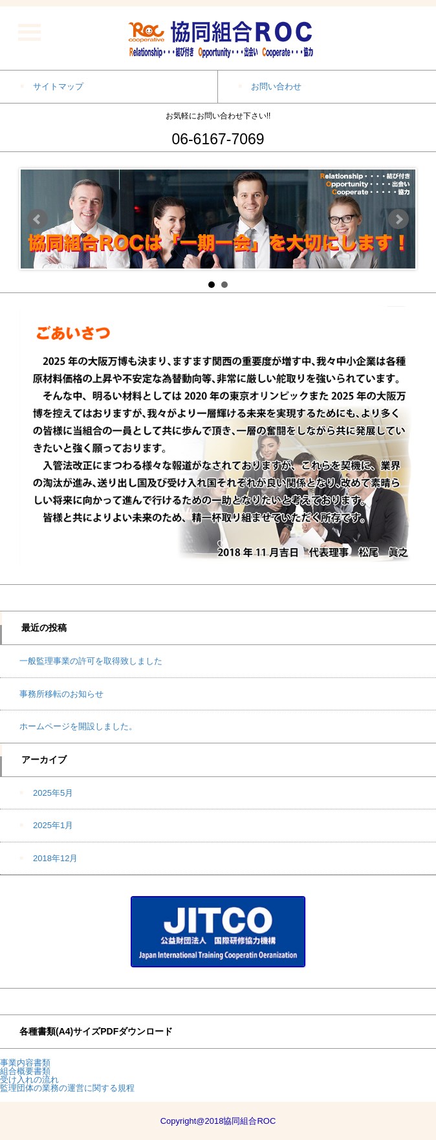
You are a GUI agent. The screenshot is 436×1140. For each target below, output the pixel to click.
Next (398, 219)
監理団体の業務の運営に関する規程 (67, 1088)
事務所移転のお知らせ (61, 694)
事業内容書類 (25, 1063)
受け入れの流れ (29, 1079)
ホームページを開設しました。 (78, 726)
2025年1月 (53, 825)
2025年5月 (53, 793)
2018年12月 (55, 858)
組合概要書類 (25, 1071)
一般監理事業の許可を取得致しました (90, 661)
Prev (37, 219)
